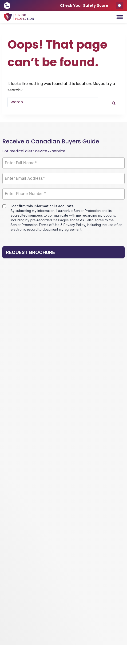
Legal (66, 582)
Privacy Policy (50, 582)
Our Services (17, 360)
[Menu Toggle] (119, 16)
